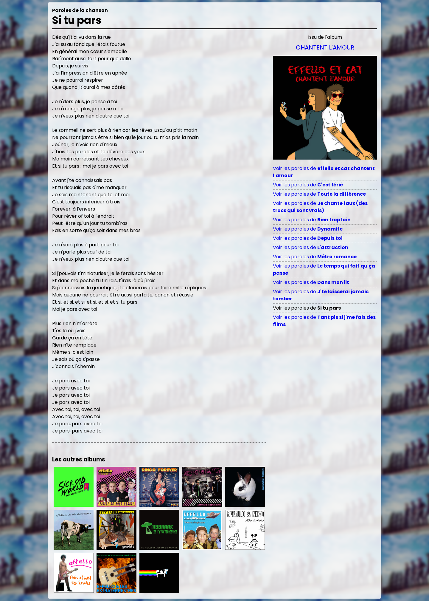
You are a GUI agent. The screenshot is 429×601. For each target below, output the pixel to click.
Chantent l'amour (325, 47)
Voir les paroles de (308, 184)
